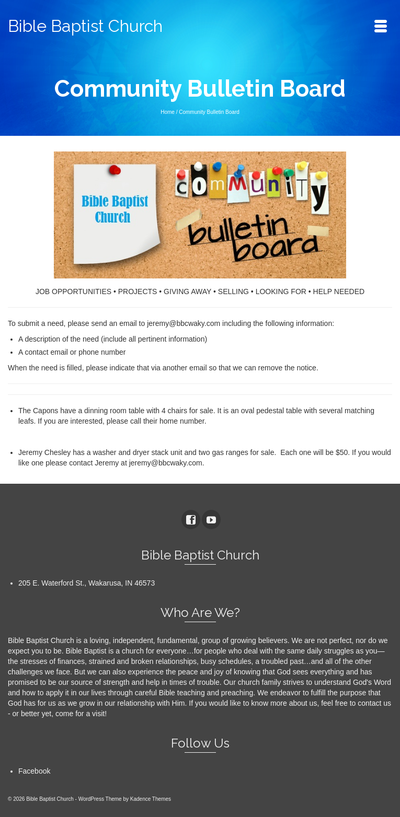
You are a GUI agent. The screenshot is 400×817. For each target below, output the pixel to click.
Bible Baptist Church (85, 26)
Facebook (34, 771)
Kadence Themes (150, 799)
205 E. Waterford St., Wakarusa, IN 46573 (86, 583)
